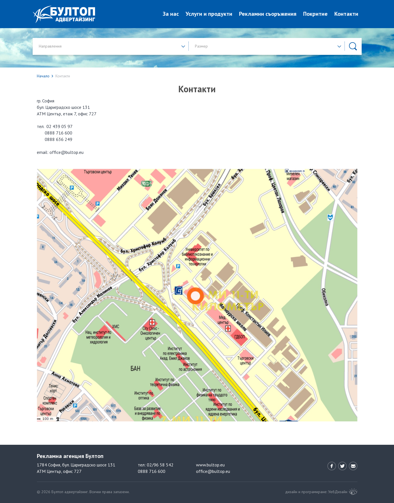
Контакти (346, 13)
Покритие (315, 13)
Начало (43, 75)
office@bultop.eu (213, 471)
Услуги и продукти (209, 13)
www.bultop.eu (210, 465)
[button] (112, 46)
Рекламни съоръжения (267, 13)
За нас (171, 13)
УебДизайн (337, 491)
